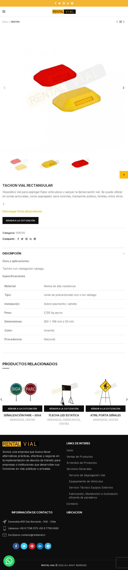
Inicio (5, 21)
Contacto (72, 503)
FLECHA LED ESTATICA (64, 415)
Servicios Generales (79, 469)
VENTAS (15, 21)
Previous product (117, 21)
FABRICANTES (71, 419)
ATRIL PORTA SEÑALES (105, 415)
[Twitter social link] (59, 3)
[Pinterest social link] (64, 3)
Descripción (11, 253)
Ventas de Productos (79, 456)
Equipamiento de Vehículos (86, 481)
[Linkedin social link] (68, 3)
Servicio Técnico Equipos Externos (91, 487)
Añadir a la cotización (20, 220)
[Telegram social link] (72, 3)
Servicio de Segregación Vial (87, 475)
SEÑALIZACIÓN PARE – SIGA (22, 415)
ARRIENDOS (17, 419)
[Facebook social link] (55, 3)
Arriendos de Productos (81, 462)
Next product (124, 21)
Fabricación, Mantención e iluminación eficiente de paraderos (93, 495)
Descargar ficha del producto (22, 211)
